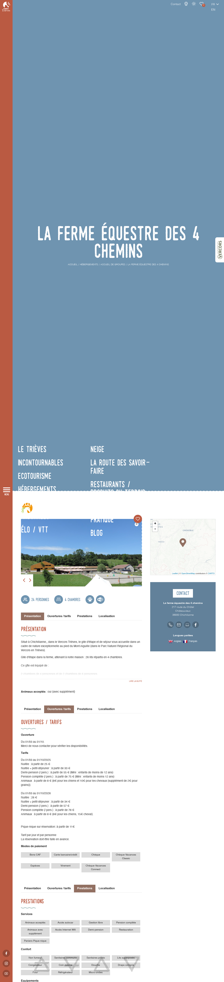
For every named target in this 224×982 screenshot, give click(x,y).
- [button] (155, 529)
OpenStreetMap (188, 573)
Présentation (32, 709)
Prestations (84, 616)
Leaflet (175, 573)
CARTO (211, 573)
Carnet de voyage (189, 7)
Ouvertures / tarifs (59, 616)
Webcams (174, 7)
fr (201, 8)
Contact (163, 7)
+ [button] (155, 523)
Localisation (107, 616)
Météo (182, 7)
